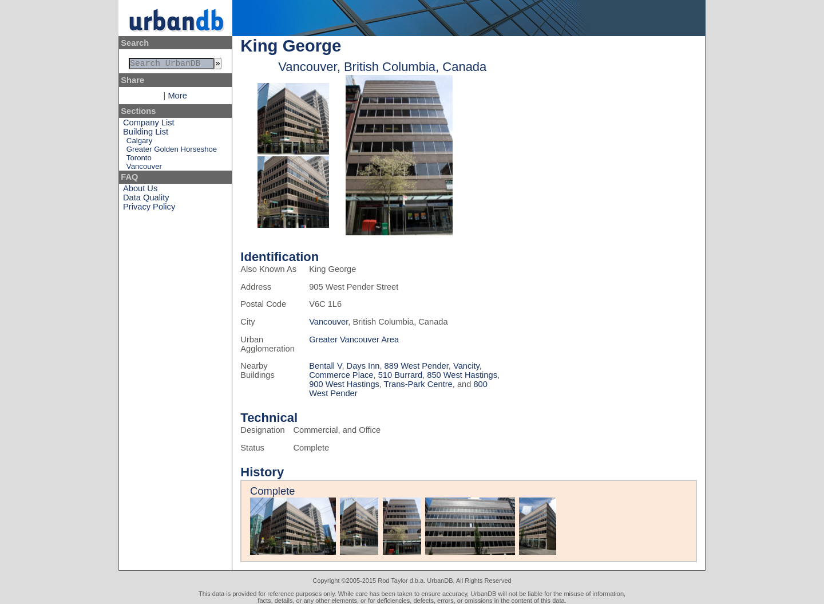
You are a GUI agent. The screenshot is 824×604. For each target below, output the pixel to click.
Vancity (466, 365)
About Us (140, 190)
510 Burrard (400, 375)
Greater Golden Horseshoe (171, 151)
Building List (145, 134)
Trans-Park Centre (418, 384)
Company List (149, 124)
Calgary (139, 143)
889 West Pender (417, 365)
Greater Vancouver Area (354, 339)
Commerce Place (341, 375)
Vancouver (144, 168)
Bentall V (325, 365)
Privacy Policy (149, 209)
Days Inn (363, 365)
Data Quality (146, 199)
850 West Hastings (462, 375)
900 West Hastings (344, 384)
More (177, 97)
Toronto (139, 160)
